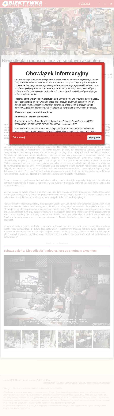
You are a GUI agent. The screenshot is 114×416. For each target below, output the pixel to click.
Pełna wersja (19, 137)
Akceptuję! (94, 137)
